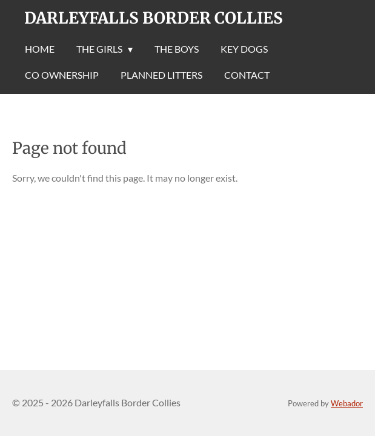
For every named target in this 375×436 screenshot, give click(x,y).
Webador (347, 403)
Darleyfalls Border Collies (153, 18)
